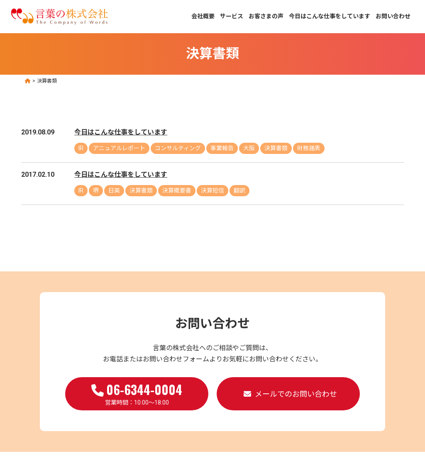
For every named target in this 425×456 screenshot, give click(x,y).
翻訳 (239, 190)
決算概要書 (176, 190)
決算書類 (276, 148)
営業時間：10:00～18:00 (136, 393)
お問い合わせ (393, 16)
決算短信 (212, 190)
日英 (114, 190)
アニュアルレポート (119, 148)
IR (80, 148)
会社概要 (203, 16)
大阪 (249, 148)
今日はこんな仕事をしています (329, 16)
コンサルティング (178, 148)
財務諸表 (308, 148)
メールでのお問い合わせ (296, 394)
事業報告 (222, 148)
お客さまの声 (266, 16)
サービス (231, 16)
